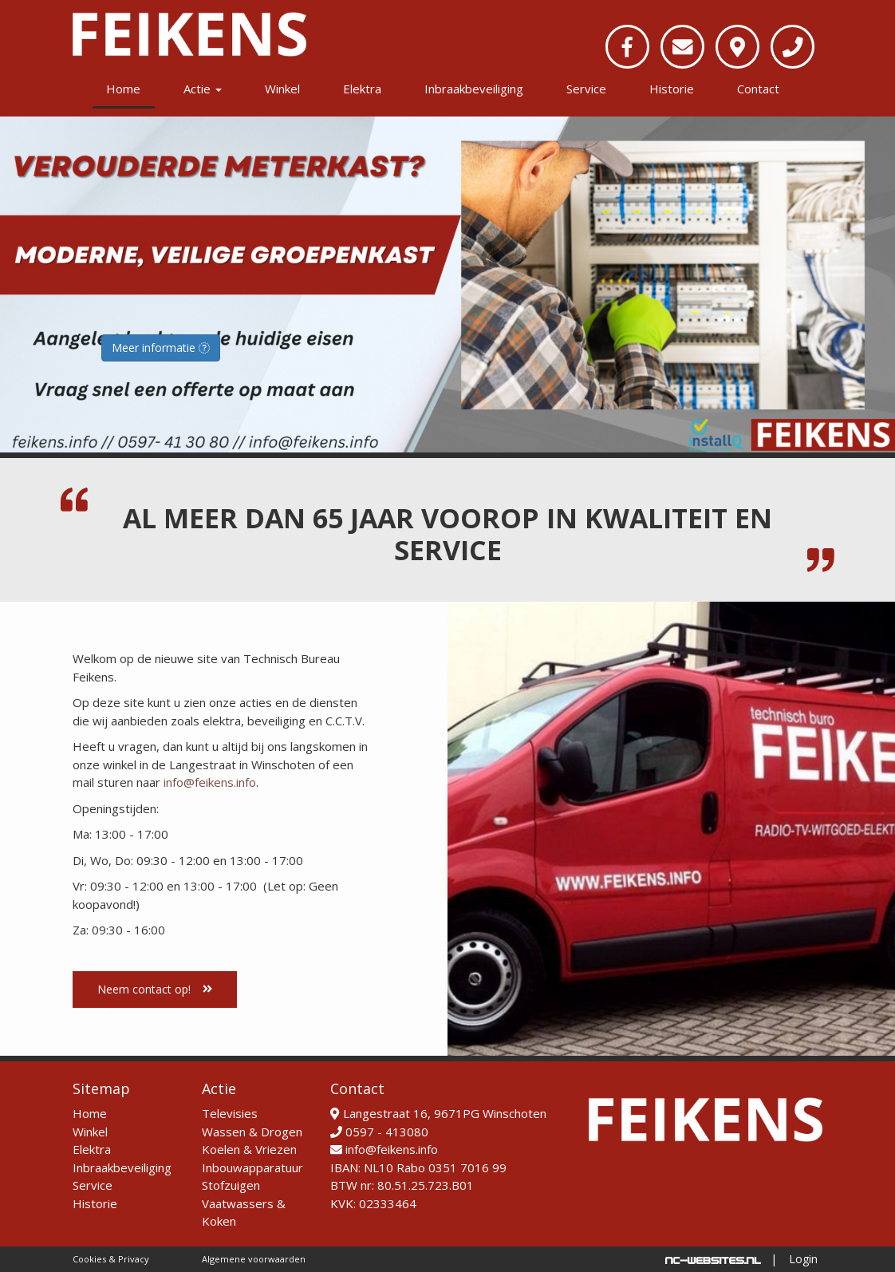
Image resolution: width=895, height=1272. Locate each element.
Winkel (282, 89)
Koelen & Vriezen (249, 1149)
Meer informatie (161, 347)
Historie (671, 89)
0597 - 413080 (379, 1132)
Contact (758, 89)
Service (586, 89)
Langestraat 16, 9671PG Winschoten (438, 1113)
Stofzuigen (231, 1185)
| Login (794, 1258)
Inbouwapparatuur (252, 1167)
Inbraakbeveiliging (473, 89)
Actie (202, 89)
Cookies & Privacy (111, 1259)
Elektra (362, 89)
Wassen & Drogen (252, 1132)
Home (123, 89)
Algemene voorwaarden (254, 1259)
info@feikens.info (210, 782)
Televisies (230, 1113)
